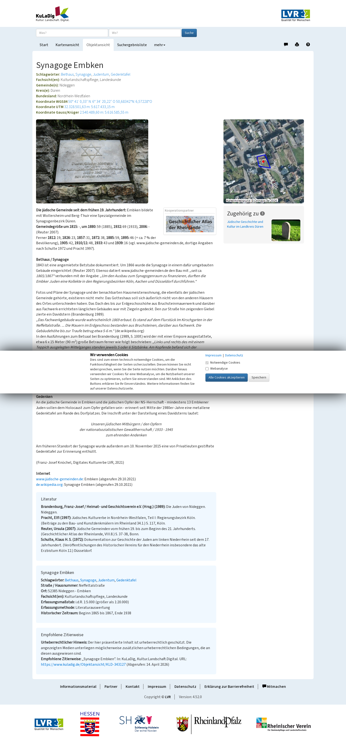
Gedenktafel (120, 74)
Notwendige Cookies (222, 362)
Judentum (101, 74)
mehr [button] (159, 45)
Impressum (157, 686)
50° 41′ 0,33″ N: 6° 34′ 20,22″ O (91, 101)
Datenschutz (185, 686)
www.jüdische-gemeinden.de (59, 479)
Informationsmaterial (78, 686)
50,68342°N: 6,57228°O (134, 101)
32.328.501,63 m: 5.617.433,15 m (89, 107)
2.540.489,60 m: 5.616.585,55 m (104, 112)
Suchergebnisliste (132, 45)
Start (44, 45)
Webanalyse (216, 368)
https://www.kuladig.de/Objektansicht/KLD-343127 (83, 664)
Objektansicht (98, 45)
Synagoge (83, 74)
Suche (189, 32)
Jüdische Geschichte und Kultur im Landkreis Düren (245, 224)
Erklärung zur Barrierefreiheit (229, 686)
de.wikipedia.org (49, 484)
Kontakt (133, 686)
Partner (111, 686)
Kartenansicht (67, 45)
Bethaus (67, 74)
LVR (168, 697)
